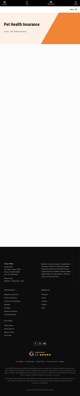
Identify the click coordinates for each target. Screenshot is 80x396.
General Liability (65, 271)
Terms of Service (52, 361)
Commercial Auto (57, 274)
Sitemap (61, 361)
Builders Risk (45, 274)
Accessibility (20, 361)
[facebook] (35, 343)
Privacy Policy (30, 361)
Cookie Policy (40, 361)
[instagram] (40, 343)
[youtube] (44, 343)
